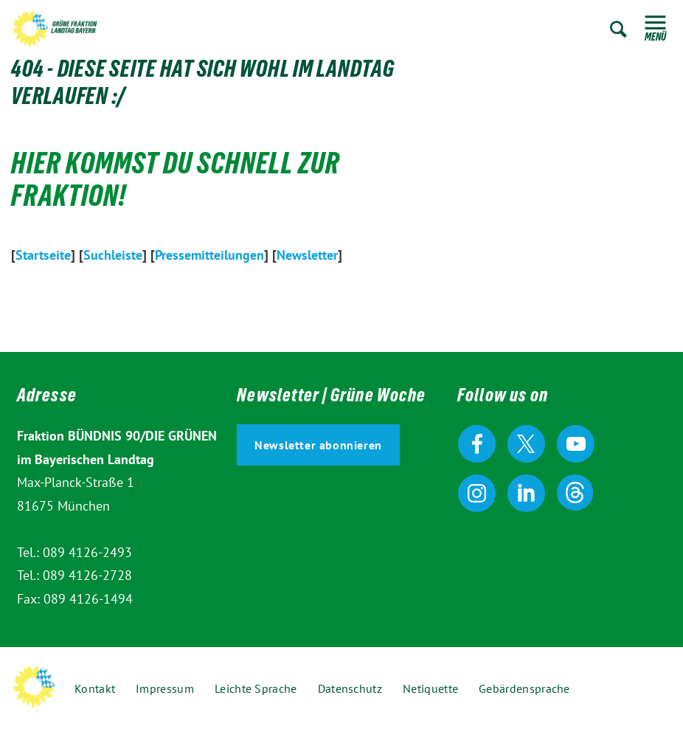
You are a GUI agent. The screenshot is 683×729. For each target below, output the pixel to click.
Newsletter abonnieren (318, 445)
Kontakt (94, 688)
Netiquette (430, 688)
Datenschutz (350, 688)
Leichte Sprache (256, 688)
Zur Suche (618, 29)
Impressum (165, 688)
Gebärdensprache (524, 688)
